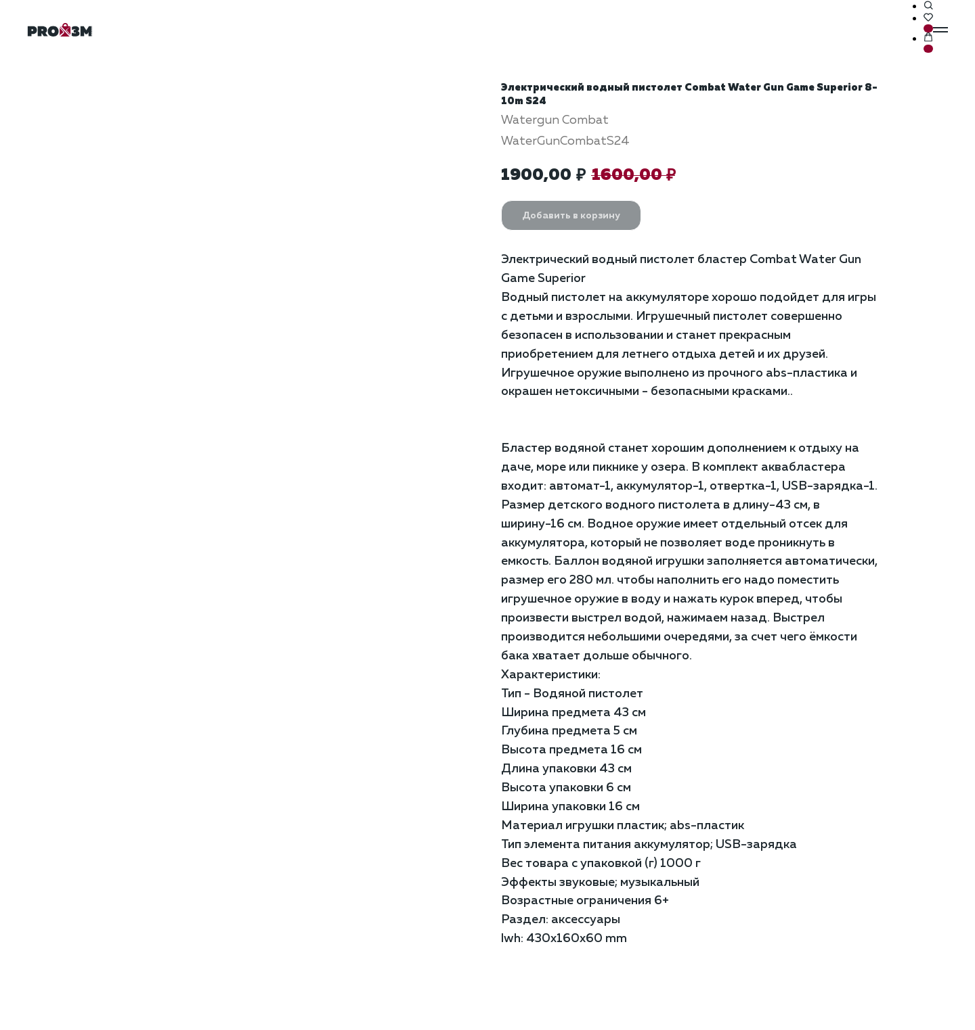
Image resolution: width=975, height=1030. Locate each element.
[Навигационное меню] (940, 29)
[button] (928, 6)
